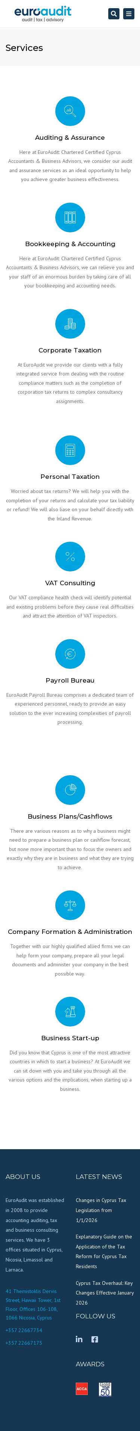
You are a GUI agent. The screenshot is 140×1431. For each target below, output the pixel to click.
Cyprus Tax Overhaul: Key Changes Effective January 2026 (105, 1293)
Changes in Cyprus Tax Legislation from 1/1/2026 (101, 1210)
